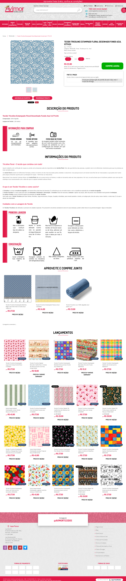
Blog (97, 530)
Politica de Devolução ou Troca (104, 546)
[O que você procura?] (78, 10)
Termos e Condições (101, 543)
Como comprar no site (102, 536)
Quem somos (99, 6)
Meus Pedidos (89, 6)
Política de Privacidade (102, 540)
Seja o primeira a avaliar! (70, 53)
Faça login (46, 6)
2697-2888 (9, 534)
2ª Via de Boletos (100, 552)
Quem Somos (99, 533)
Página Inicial (99, 527)
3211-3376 (9, 542)
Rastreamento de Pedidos (102, 556)
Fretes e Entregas (100, 549)
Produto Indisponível (48, 288)
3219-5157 (92, 14)
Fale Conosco (110, 6)
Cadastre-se (120, 6)
